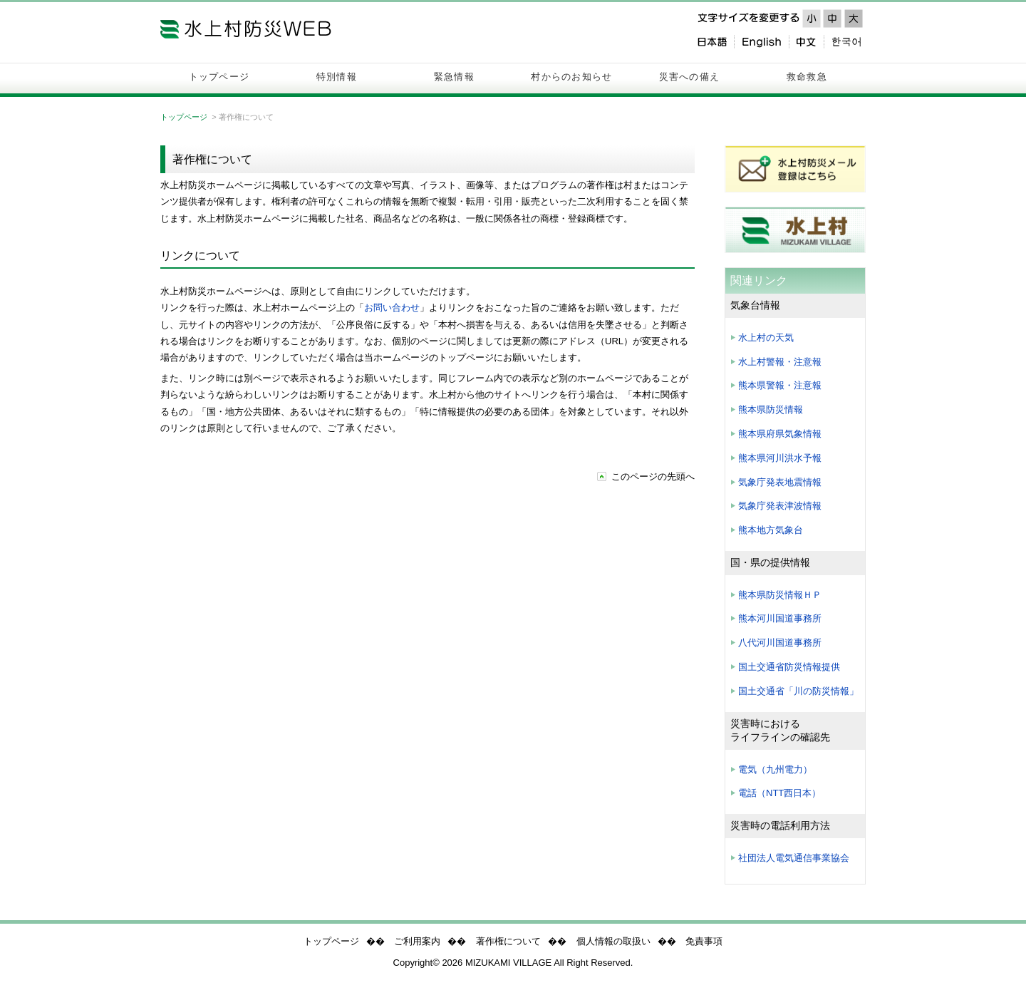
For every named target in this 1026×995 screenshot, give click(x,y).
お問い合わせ (392, 307)
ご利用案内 (417, 941)
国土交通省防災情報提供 (789, 666)
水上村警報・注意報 (780, 361)
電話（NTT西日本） (779, 793)
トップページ (219, 76)
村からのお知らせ (571, 76)
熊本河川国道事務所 (780, 618)
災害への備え (689, 76)
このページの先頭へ (653, 476)
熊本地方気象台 (770, 530)
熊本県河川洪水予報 (780, 458)
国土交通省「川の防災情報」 (798, 691)
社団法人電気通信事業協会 (793, 857)
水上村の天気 (766, 337)
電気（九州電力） (775, 769)
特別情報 (336, 76)
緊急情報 (454, 76)
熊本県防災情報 (770, 409)
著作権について (508, 941)
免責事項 (703, 941)
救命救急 (807, 76)
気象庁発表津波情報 (780, 505)
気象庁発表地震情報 (780, 482)
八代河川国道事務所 (780, 642)
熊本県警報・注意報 (780, 385)
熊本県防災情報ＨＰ (780, 594)
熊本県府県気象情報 (780, 433)
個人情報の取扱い (613, 941)
